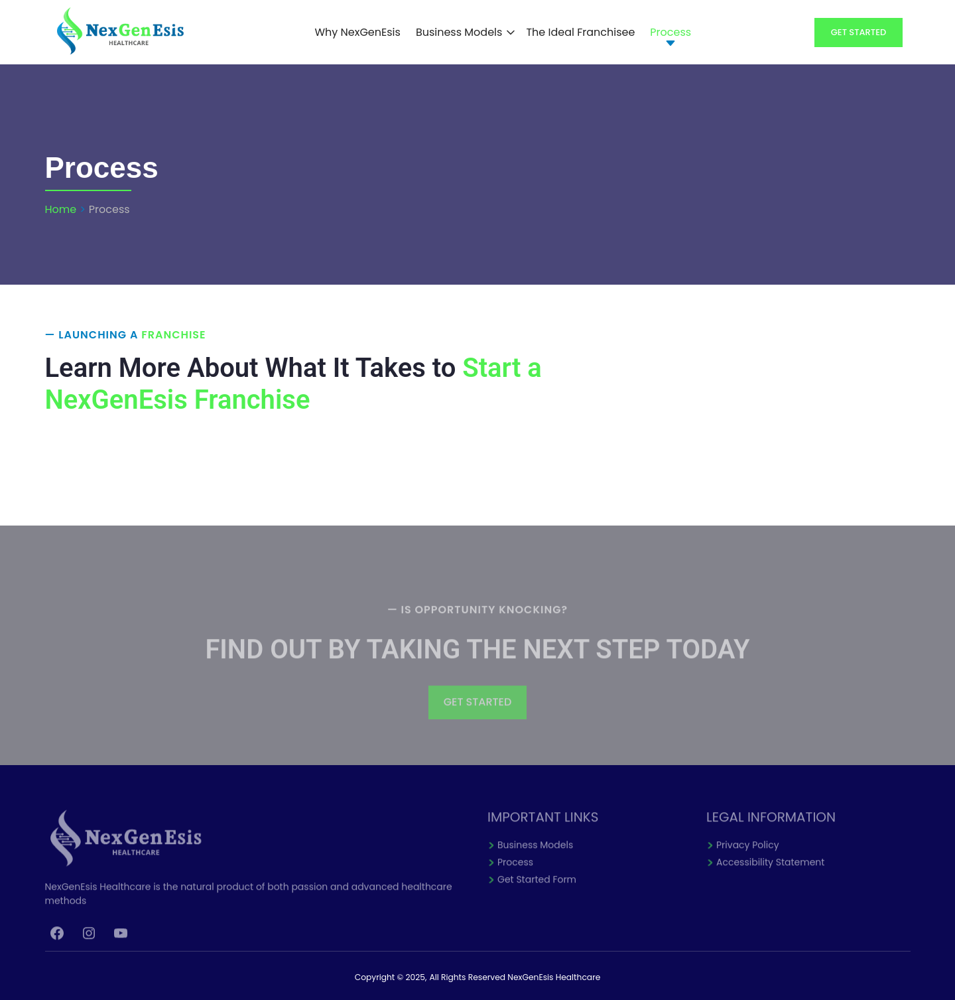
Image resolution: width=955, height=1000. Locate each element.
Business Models (459, 32)
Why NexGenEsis (357, 32)
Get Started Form (536, 887)
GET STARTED (478, 710)
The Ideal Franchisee (580, 32)
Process (670, 32)
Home (61, 209)
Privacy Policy (747, 853)
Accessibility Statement (770, 870)
